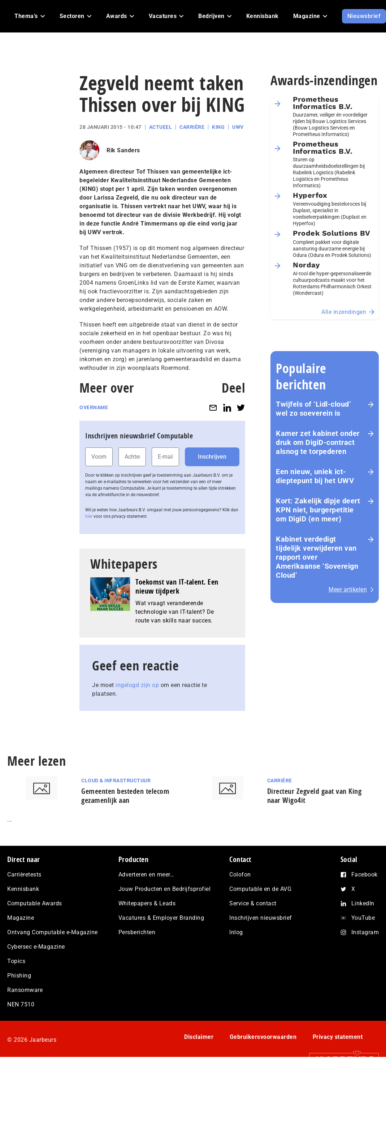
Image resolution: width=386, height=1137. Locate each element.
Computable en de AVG (260, 888)
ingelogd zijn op (137, 685)
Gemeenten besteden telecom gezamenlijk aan (125, 795)
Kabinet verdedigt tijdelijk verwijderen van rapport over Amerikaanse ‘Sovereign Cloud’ (317, 557)
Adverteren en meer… (146, 874)
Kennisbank (23, 888)
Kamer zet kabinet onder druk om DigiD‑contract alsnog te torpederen (318, 442)
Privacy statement (338, 1036)
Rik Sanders (123, 150)
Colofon (240, 874)
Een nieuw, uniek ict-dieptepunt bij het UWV (315, 476)
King (218, 127)
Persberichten (137, 932)
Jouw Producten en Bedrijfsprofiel (164, 888)
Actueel (160, 127)
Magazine (20, 917)
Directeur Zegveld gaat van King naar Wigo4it (314, 795)
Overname (93, 407)
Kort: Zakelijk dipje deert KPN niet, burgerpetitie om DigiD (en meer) (318, 510)
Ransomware (25, 990)
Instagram (365, 932)
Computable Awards (34, 903)
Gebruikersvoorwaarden (263, 1036)
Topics (16, 961)
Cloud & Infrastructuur (116, 780)
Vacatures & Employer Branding (161, 917)
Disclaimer (198, 1036)
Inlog (236, 932)
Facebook (364, 874)
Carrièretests (24, 874)
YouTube (363, 917)
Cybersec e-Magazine (36, 946)
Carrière (191, 127)
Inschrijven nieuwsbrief (260, 917)
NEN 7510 (20, 1004)
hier (88, 516)
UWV (238, 127)
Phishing (19, 975)
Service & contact (253, 903)
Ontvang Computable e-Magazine (52, 932)
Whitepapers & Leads (147, 903)
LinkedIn (362, 903)
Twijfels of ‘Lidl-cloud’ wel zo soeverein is (313, 408)
